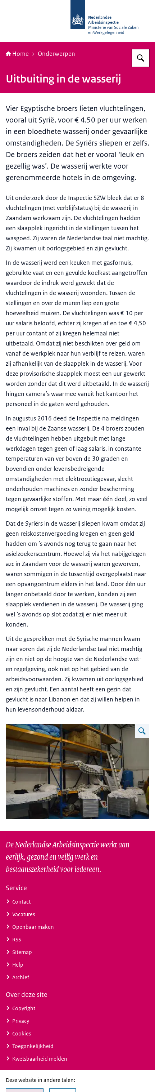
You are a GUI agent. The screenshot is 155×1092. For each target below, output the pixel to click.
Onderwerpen (56, 54)
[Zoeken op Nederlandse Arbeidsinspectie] (140, 58)
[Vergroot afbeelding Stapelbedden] (142, 731)
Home (17, 54)
